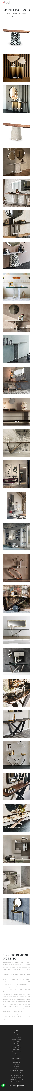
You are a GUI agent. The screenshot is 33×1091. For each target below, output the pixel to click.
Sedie (16, 1056)
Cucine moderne (16, 1050)
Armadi (17, 1069)
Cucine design (16, 1047)
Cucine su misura (16, 1052)
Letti (16, 1060)
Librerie (16, 1033)
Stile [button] (9, 941)
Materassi (16, 1066)
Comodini (16, 1064)
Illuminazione (16, 1043)
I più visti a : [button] (10, 946)
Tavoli (16, 1054)
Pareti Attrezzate (16, 1037)
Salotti (16, 1035)
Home (8, 13)
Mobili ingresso (22, 13)
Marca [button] (10, 931)
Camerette (16, 1062)
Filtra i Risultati (16, 17)
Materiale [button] (9, 936)
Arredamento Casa (14, 13)
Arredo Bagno (17, 1041)
